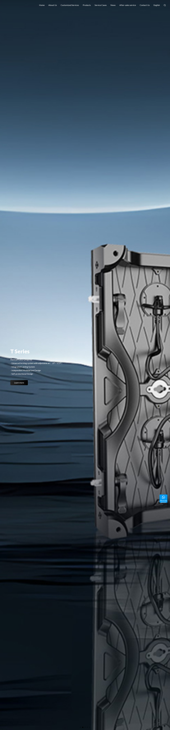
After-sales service (127, 5)
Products (87, 5)
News (113, 5)
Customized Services (70, 5)
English (157, 5)
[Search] (165, 5)
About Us (52, 5)
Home (42, 5)
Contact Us (145, 5)
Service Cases (101, 5)
